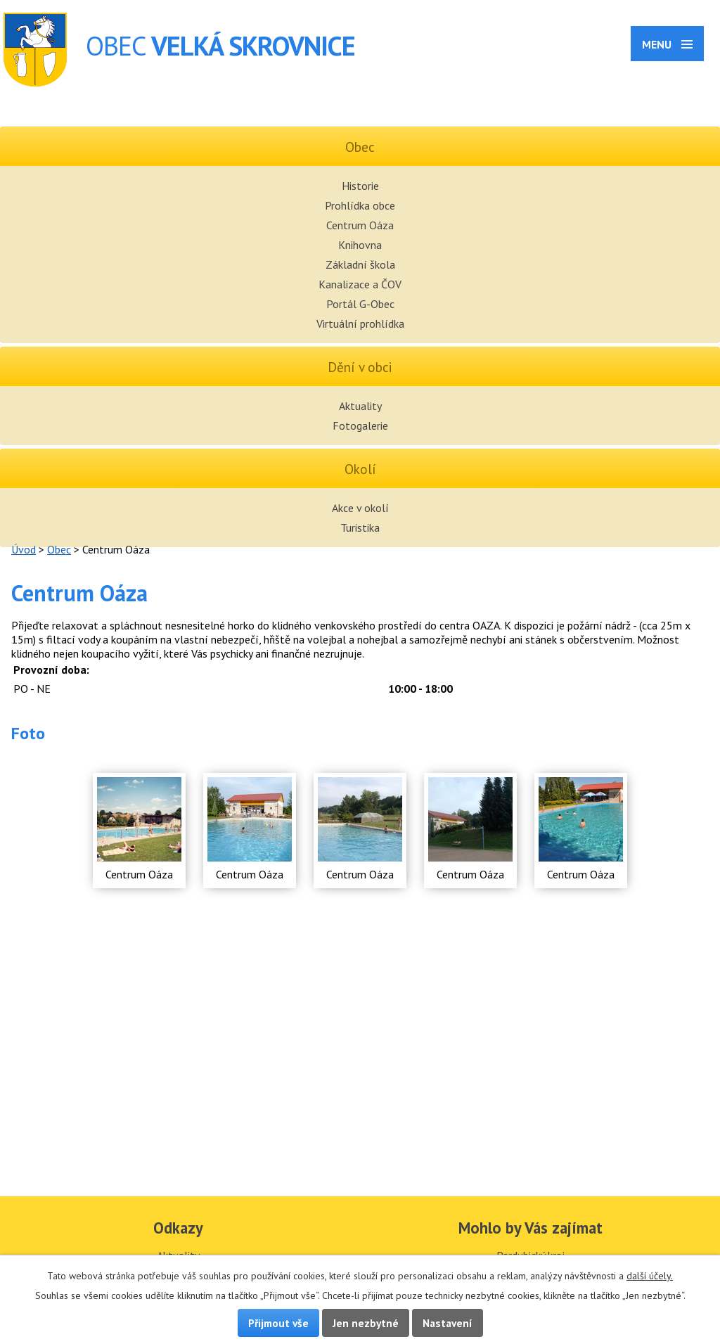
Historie (360, 186)
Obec (59, 549)
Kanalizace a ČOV (360, 284)
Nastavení (447, 1323)
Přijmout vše (278, 1323)
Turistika (360, 527)
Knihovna (360, 245)
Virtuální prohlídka (360, 323)
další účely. (649, 1275)
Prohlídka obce (360, 205)
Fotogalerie (360, 425)
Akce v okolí (360, 508)
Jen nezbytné (366, 1323)
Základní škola (360, 264)
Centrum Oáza (360, 225)
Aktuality (360, 406)
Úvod (23, 549)
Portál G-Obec (360, 304)
